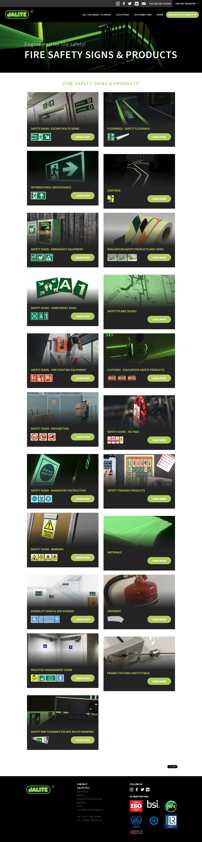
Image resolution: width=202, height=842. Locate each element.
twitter (142, 789)
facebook (137, 789)
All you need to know (97, 14)
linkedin (147, 789)
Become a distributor (182, 14)
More (160, 14)
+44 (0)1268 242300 (160, 3)
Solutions (122, 14)
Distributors (143, 14)
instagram (131, 789)
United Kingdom (185, 3)
